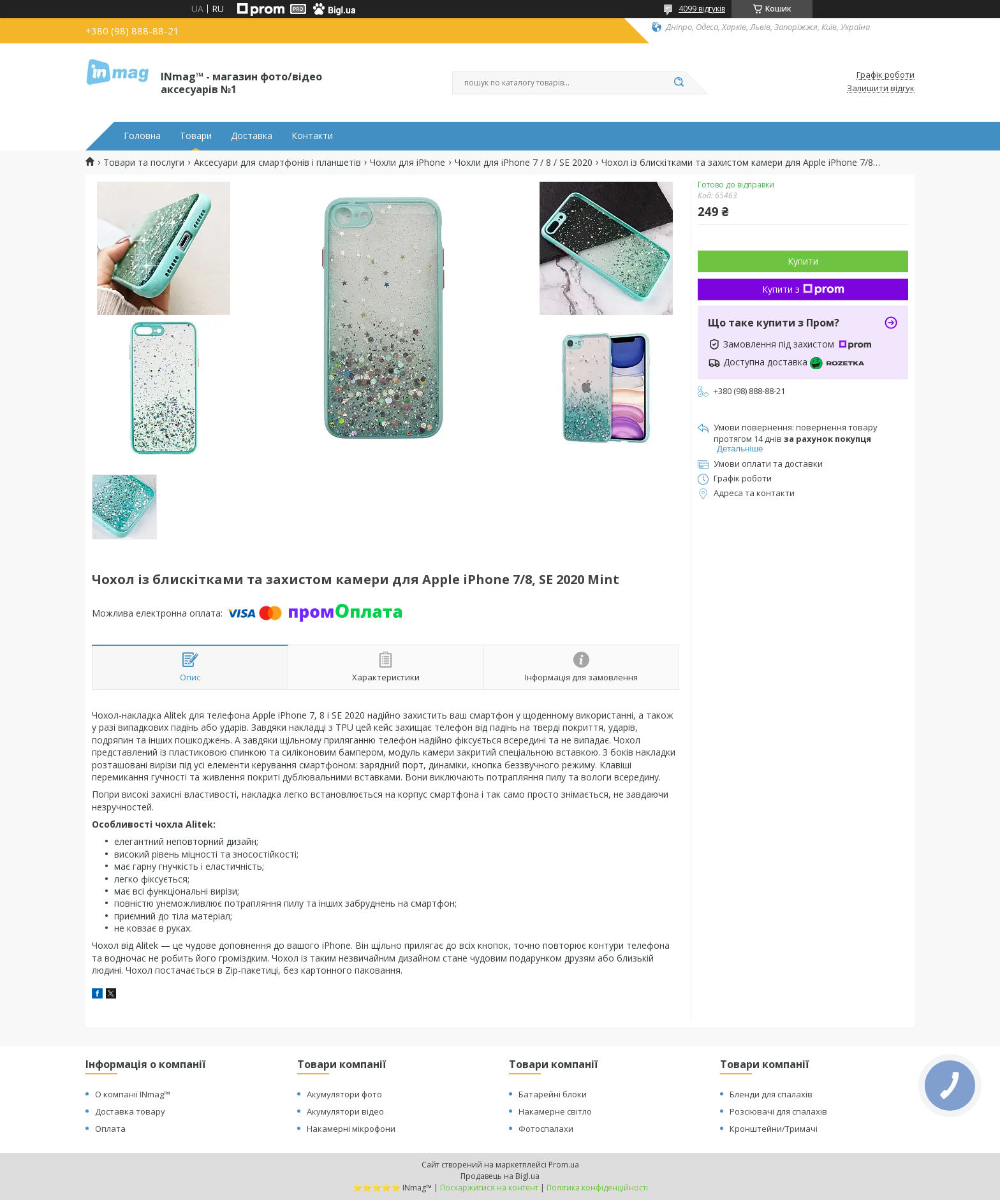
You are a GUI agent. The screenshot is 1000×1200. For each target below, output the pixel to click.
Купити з (803, 289)
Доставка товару (130, 1111)
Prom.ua (563, 1164)
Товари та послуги (143, 162)
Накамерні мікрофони (351, 1128)
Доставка (251, 135)
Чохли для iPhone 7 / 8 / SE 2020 (523, 162)
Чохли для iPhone (407, 162)
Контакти (312, 135)
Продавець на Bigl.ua (500, 1176)
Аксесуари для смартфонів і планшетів (277, 162)
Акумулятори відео (345, 1111)
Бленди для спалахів (771, 1094)
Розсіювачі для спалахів (778, 1111)
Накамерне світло (555, 1111)
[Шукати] (678, 82)
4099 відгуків (702, 8)
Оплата (110, 1128)
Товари (196, 135)
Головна (142, 135)
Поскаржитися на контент (489, 1187)
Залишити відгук (881, 88)
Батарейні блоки (552, 1094)
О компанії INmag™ (132, 1094)
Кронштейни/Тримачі (774, 1128)
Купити (803, 261)
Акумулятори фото (344, 1094)
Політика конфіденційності (597, 1187)
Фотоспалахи (545, 1128)
